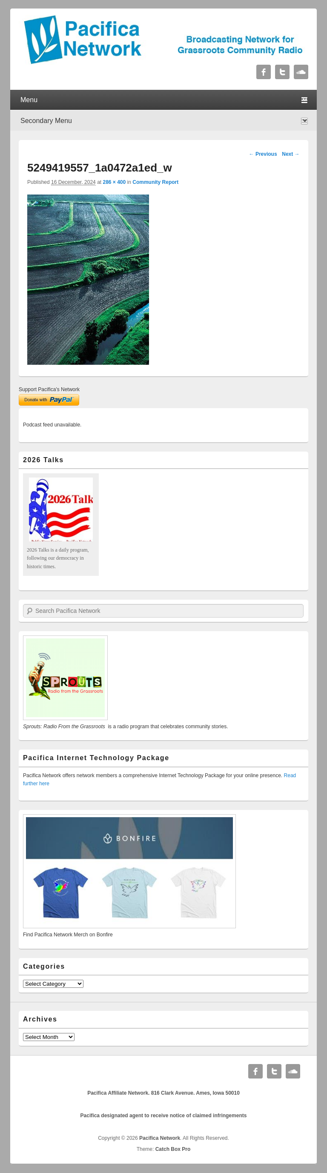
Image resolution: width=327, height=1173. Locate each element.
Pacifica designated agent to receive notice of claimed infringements (163, 1116)
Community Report (155, 182)
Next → (290, 154)
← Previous (263, 154)
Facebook (263, 72)
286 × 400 (114, 182)
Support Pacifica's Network (49, 389)
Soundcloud (301, 72)
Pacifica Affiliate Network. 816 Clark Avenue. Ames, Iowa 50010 (163, 1093)
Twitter (282, 72)
